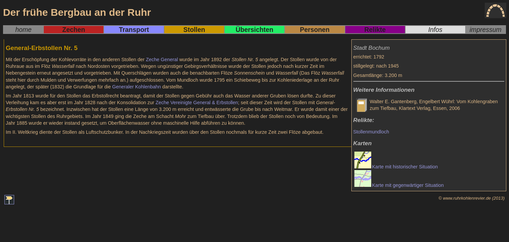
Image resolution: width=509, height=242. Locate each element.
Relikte (375, 29)
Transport (134, 29)
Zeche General (162, 59)
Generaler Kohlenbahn (136, 86)
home (23, 29)
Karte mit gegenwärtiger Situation (408, 185)
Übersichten (255, 29)
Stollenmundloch (371, 131)
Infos (435, 29)
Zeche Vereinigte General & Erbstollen (197, 102)
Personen (314, 29)
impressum (486, 29)
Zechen (73, 29)
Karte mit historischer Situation (405, 166)
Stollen (194, 29)
